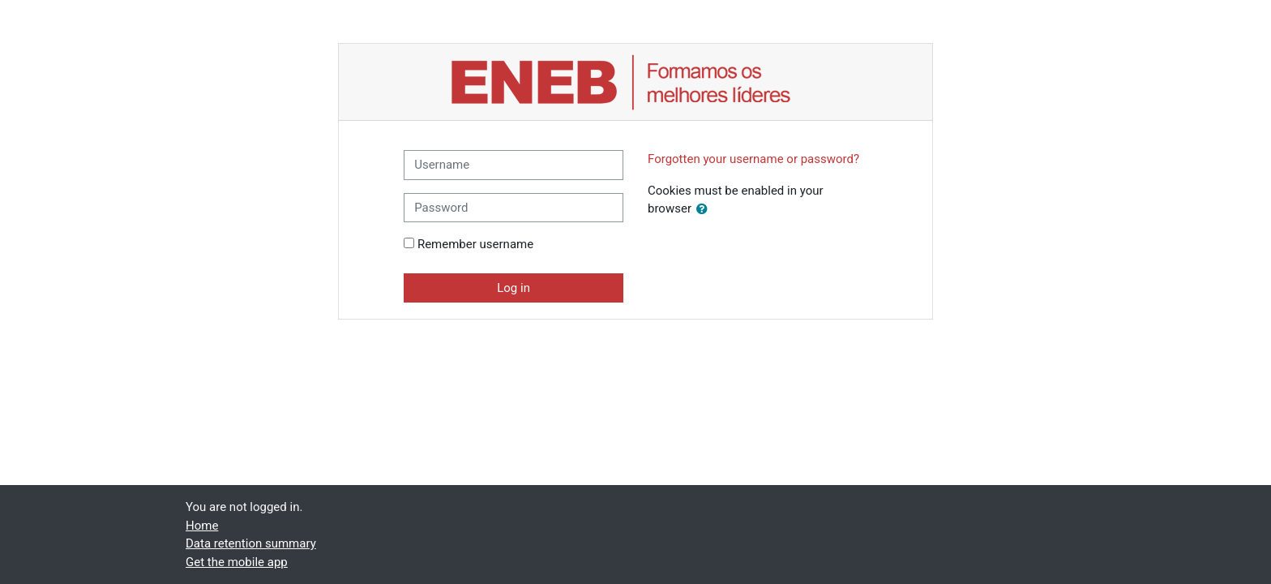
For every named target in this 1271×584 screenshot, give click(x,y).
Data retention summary (251, 543)
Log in (513, 288)
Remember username (475, 244)
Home (202, 525)
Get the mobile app (237, 562)
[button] (705, 210)
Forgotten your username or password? (753, 159)
